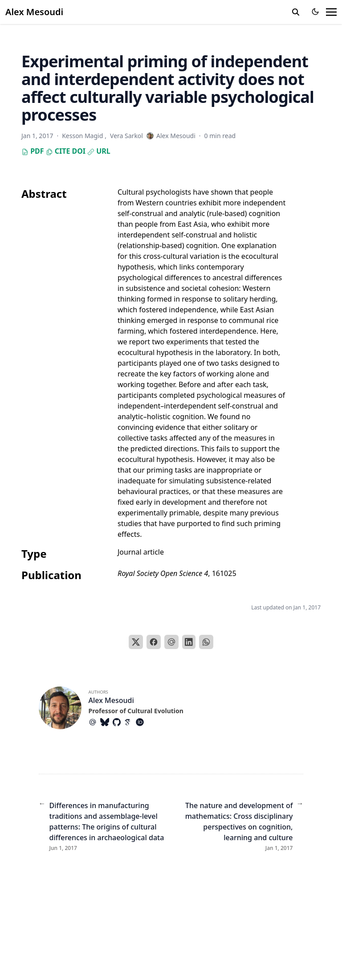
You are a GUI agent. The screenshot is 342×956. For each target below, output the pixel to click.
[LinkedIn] (188, 642)
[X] (136, 642)
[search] (296, 12)
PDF (32, 151)
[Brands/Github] (118, 722)
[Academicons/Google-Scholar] (130, 722)
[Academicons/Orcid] (141, 722)
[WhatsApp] (206, 642)
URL (98, 151)
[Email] (171, 642)
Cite (58, 151)
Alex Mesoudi (34, 12)
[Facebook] (154, 642)
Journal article (141, 552)
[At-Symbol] (94, 722)
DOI (79, 151)
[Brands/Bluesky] (106, 722)
